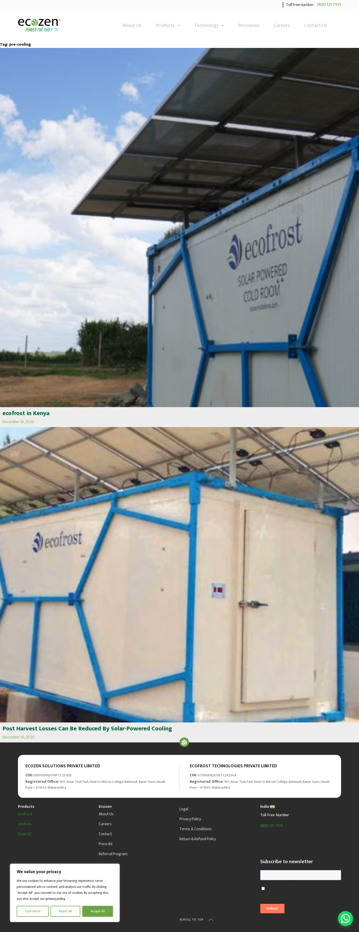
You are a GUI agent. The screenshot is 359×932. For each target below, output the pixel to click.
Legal (184, 809)
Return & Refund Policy (198, 839)
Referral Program (113, 854)
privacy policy (55, 899)
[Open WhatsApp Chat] (345, 918)
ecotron (24, 824)
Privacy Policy (190, 819)
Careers (281, 25)
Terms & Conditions (196, 829)
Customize (32, 911)
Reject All (65, 911)
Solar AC (25, 834)
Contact (105, 834)
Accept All (97, 911)
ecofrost (25, 814)
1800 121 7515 (328, 4)
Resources (249, 25)
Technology (209, 25)
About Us (132, 25)
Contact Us (315, 25)
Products (168, 25)
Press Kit (106, 844)
